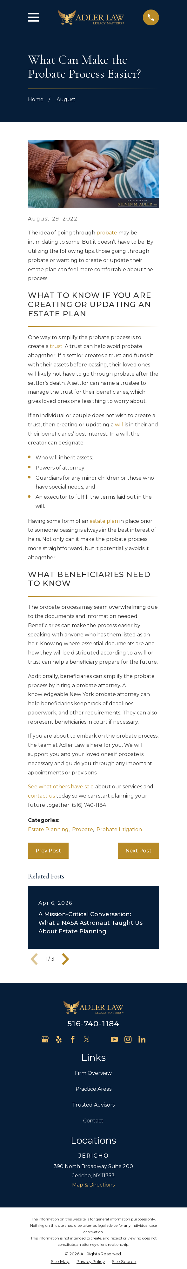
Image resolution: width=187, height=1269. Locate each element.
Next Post (138, 851)
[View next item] (65, 959)
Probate (82, 829)
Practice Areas (93, 1089)
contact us (41, 796)
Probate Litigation (119, 829)
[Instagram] (127, 1039)
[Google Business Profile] (45, 1039)
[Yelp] (58, 1039)
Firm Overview (93, 1073)
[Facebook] (72, 1039)
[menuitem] (60, 1262)
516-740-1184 (93, 1023)
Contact (93, 1121)
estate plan (104, 521)
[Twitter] (86, 1039)
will (119, 425)
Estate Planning (48, 829)
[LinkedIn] (141, 1039)
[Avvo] (100, 1039)
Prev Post (48, 851)
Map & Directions (93, 1185)
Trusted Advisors (93, 1105)
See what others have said (61, 787)
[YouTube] (114, 1039)
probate (107, 233)
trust (56, 346)
